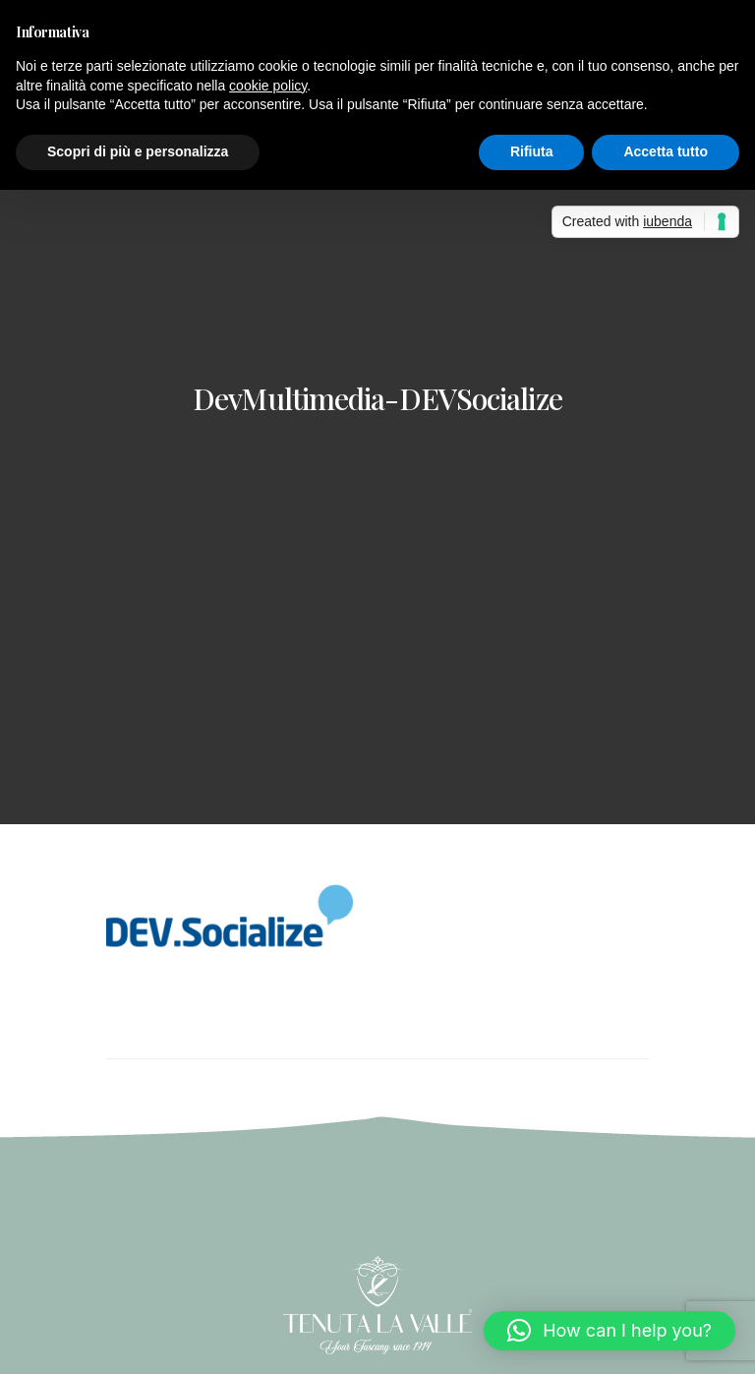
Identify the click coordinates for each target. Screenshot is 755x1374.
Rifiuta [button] (531, 151)
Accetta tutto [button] (665, 151)
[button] (609, 1330)
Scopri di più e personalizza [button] (137, 151)
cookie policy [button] (268, 85)
